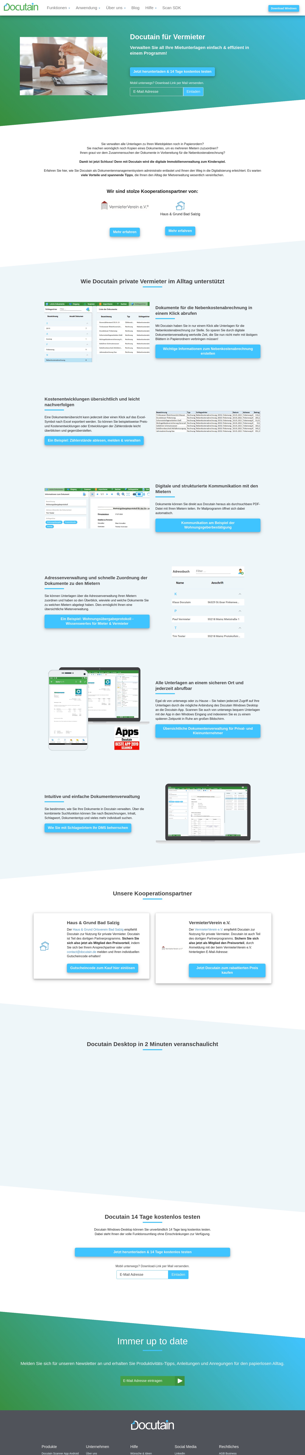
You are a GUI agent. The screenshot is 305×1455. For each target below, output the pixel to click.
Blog (135, 7)
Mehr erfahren (124, 232)
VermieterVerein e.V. (209, 929)
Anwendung (88, 7)
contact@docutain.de (81, 952)
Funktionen (58, 7)
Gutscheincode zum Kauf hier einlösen (102, 968)
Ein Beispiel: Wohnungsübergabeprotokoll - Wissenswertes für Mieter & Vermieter (97, 621)
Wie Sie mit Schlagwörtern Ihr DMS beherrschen (88, 828)
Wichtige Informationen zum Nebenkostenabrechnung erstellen (208, 351)
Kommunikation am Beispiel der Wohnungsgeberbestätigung (208, 525)
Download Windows (284, 8)
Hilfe (150, 7)
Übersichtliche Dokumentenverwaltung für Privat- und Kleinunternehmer (208, 730)
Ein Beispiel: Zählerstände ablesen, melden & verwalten (94, 440)
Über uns (115, 7)
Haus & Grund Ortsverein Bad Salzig (98, 929)
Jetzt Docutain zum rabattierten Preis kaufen (227, 970)
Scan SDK (171, 7)
